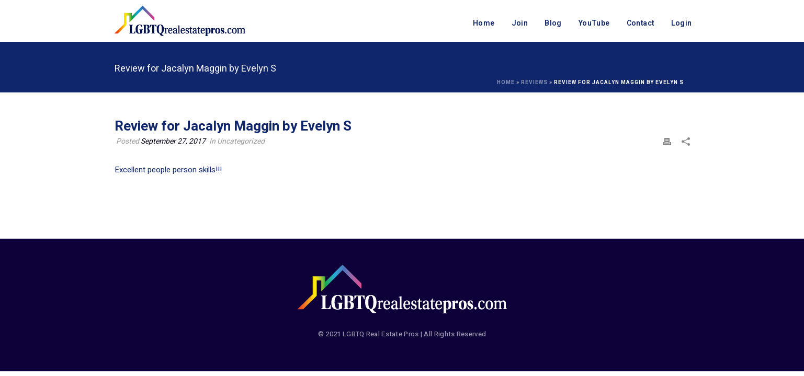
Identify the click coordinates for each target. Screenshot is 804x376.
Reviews (534, 82)
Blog (553, 23)
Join (520, 23)
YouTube (594, 23)
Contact (640, 23)
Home (484, 23)
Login (681, 23)
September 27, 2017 (173, 141)
